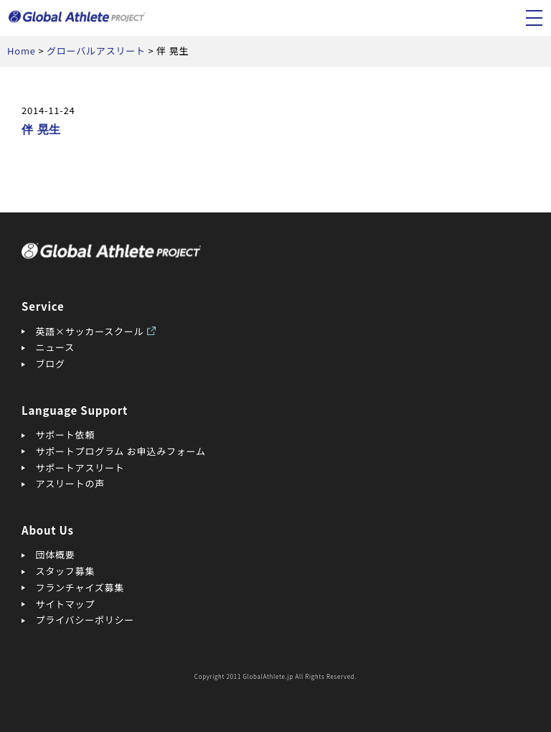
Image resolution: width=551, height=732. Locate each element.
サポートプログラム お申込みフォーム (121, 451)
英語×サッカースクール (90, 331)
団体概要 (55, 554)
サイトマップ (65, 604)
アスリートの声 (70, 483)
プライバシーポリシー (85, 620)
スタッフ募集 (65, 571)
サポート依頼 (65, 434)
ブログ (50, 363)
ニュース (55, 347)
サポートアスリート (80, 467)
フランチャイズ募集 (80, 587)
